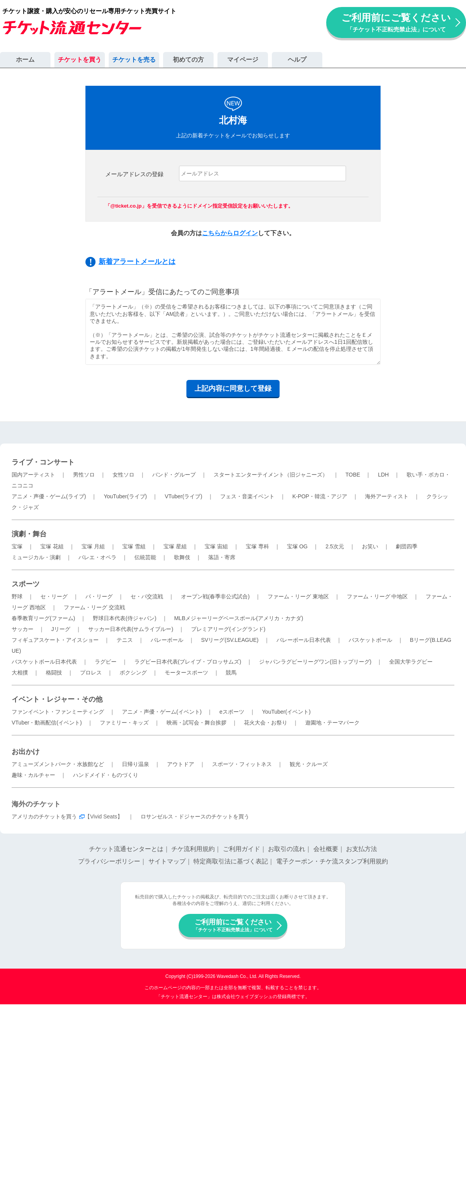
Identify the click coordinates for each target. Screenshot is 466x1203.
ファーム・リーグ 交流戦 (94, 607)
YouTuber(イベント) (286, 712)
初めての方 (188, 59)
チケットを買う (79, 59)
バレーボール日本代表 (303, 640)
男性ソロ (84, 474)
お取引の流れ (286, 849)
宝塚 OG (297, 546)
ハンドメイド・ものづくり (105, 775)
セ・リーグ (54, 596)
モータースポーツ (186, 672)
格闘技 (54, 672)
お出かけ (26, 752)
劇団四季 (406, 546)
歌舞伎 (182, 557)
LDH (383, 474)
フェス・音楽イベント (247, 496)
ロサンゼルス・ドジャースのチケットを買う (195, 816)
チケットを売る (134, 59)
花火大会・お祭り (265, 722)
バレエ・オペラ (97, 557)
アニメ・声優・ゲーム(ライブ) (49, 496)
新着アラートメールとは (137, 261)
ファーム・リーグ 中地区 (377, 596)
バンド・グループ (174, 474)
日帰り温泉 (135, 764)
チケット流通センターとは (126, 849)
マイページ (242, 59)
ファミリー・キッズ (124, 722)
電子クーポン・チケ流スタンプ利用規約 (332, 861)
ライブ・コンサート (43, 462)
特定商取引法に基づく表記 (230, 861)
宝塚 (17, 546)
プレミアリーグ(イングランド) (228, 629)
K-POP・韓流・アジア (320, 496)
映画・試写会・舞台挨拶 (196, 722)
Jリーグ (60, 629)
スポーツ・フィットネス (242, 764)
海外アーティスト (387, 496)
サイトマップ (167, 861)
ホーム (25, 59)
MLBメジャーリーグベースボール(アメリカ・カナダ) (238, 618)
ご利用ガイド (241, 849)
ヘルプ (297, 59)
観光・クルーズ (309, 764)
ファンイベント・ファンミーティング (58, 712)
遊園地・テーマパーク (332, 722)
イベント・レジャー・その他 (57, 699)
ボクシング (133, 672)
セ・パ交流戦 (146, 596)
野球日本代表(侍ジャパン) (124, 618)
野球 (17, 596)
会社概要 (325, 849)
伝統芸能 (145, 557)
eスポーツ (231, 712)
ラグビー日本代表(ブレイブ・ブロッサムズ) (187, 662)
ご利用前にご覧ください (396, 22)
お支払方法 (361, 849)
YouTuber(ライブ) (125, 496)
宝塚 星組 (175, 546)
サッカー (22, 629)
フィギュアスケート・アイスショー (55, 640)
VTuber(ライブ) (183, 496)
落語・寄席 (221, 557)
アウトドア (180, 764)
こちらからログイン (230, 233)
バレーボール (167, 640)
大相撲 (20, 672)
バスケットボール (370, 640)
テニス (124, 640)
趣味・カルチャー (33, 775)
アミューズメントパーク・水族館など (58, 764)
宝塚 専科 (257, 546)
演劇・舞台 (29, 534)
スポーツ (26, 584)
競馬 (231, 672)
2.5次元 (334, 546)
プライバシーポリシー (109, 861)
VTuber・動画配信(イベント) (47, 722)
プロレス (91, 672)
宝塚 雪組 (134, 546)
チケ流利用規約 (193, 849)
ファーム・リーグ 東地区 (298, 596)
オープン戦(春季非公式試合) (215, 596)
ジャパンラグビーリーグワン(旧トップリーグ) (315, 662)
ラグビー (105, 662)
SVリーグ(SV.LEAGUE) (230, 640)
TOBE (352, 474)
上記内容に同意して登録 (233, 388)
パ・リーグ (99, 596)
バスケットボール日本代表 (44, 662)
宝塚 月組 (93, 546)
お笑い (370, 546)
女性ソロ (123, 474)
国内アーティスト (33, 474)
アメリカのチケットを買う (44, 816)
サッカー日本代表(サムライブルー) (130, 629)
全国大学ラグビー (411, 662)
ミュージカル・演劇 (36, 557)
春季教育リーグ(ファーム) (43, 618)
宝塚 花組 (52, 546)
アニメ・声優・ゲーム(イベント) (162, 712)
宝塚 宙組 (216, 546)
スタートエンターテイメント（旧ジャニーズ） (271, 474)
